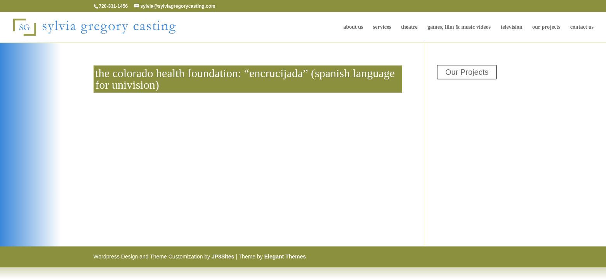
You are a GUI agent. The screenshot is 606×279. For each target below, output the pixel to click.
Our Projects (546, 27)
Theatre (409, 27)
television (512, 27)
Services (382, 27)
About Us (353, 27)
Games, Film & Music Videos (459, 27)
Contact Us (582, 27)
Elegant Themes (285, 256)
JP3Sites (223, 256)
